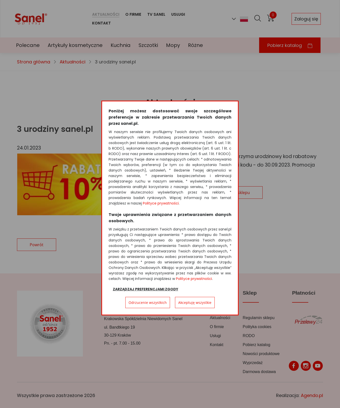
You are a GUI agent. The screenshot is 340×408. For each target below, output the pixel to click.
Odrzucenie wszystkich (148, 302)
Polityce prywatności (161, 203)
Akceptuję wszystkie (194, 302)
